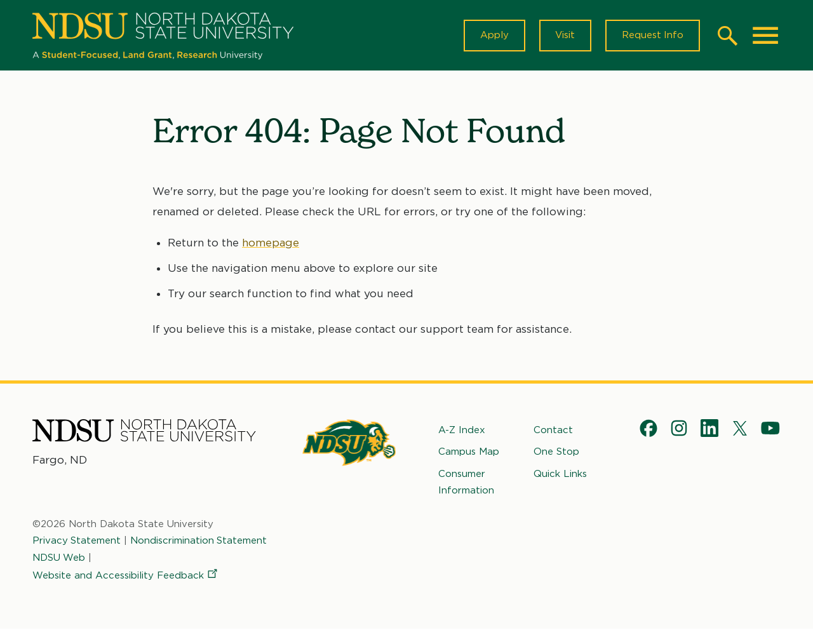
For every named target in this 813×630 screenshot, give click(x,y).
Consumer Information (466, 482)
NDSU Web (59, 557)
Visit (564, 35)
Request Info (652, 35)
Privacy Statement (76, 541)
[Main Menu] (765, 35)
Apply (493, 35)
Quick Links (560, 473)
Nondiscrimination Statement (199, 541)
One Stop (556, 452)
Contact (553, 430)
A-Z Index (461, 430)
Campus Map (468, 452)
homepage (270, 243)
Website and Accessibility (125, 576)
